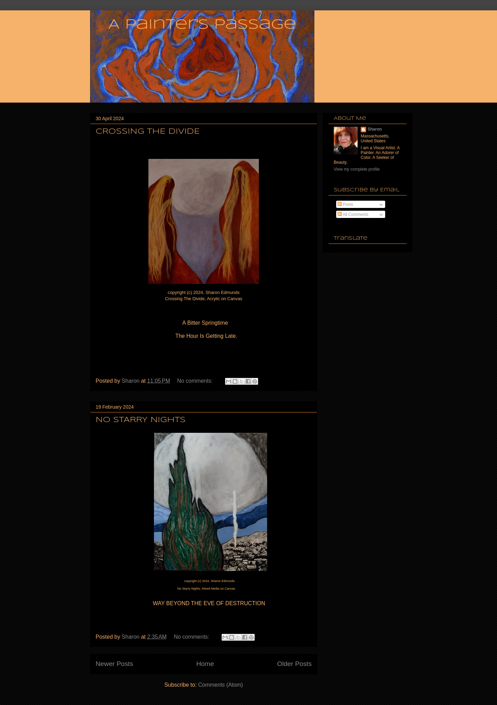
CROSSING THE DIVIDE (148, 131)
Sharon (375, 129)
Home (205, 663)
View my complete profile (357, 169)
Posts (345, 204)
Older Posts (294, 663)
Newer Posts (114, 663)
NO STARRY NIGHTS (141, 420)
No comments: (195, 381)
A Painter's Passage (202, 24)
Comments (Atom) (220, 685)
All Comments (353, 214)
